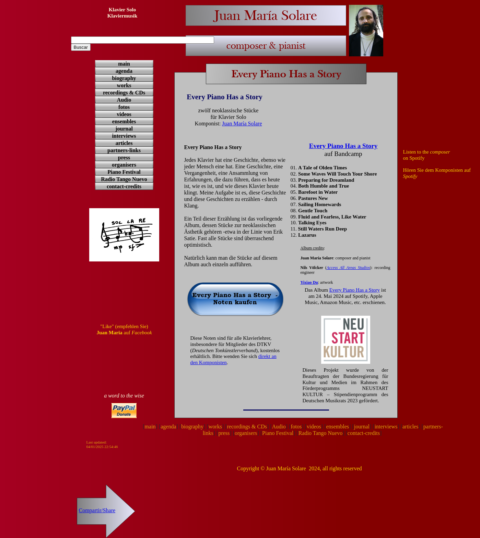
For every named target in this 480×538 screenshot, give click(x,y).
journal (362, 426)
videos (314, 426)
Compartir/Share (97, 510)
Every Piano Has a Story (354, 290)
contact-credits (364, 433)
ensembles (337, 426)
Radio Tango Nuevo (320, 433)
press (224, 433)
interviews (386, 426)
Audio (279, 426)
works (215, 426)
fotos (296, 426)
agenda (168, 426)
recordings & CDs (247, 426)
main (150, 426)
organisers (246, 433)
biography (192, 426)
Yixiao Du (309, 282)
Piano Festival (277, 433)
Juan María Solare (242, 123)
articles (410, 426)
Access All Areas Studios (348, 267)
